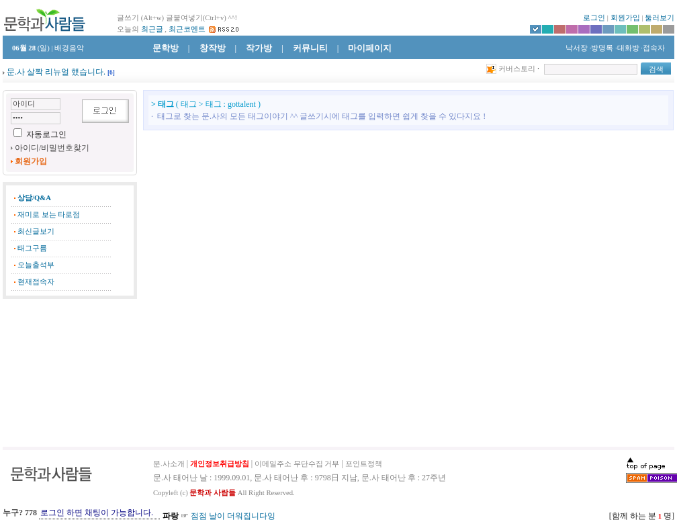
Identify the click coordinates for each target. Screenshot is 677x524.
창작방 (212, 48)
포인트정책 (363, 464)
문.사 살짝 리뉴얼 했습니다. (56, 72)
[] (111, 72)
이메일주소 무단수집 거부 (297, 464)
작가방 (259, 48)
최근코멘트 (187, 29)
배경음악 (69, 48)
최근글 (152, 29)
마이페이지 (370, 48)
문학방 (165, 48)
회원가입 (625, 17)
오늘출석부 (35, 265)
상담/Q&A (34, 198)
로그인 (594, 17)
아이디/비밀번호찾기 (52, 147)
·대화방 (627, 48)
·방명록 (602, 48)
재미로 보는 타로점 (48, 214)
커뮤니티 (310, 48)
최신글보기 (35, 231)
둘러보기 (659, 17)
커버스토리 (516, 69)
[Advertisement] (70, 373)
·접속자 (653, 48)
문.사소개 (169, 464)
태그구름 (32, 248)
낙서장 (575, 48)
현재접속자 (35, 282)
